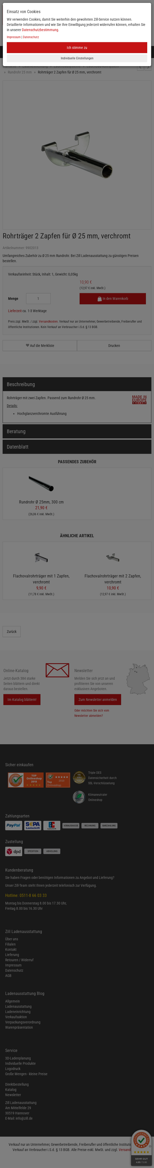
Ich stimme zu (77, 47)
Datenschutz (31, 37)
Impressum (14, 37)
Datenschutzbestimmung (40, 30)
